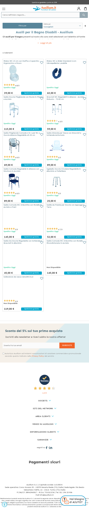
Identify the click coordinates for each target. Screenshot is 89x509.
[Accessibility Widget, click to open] (4, 504)
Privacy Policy (38, 356)
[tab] (44, 400)
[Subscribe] (67, 345)
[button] (85, 26)
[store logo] (44, 8)
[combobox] (44, 15)
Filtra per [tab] (22, 26)
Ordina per (47, 24)
